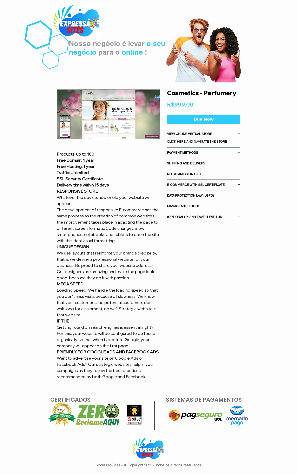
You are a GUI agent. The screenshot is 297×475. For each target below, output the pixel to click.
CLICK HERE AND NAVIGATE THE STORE (197, 141)
